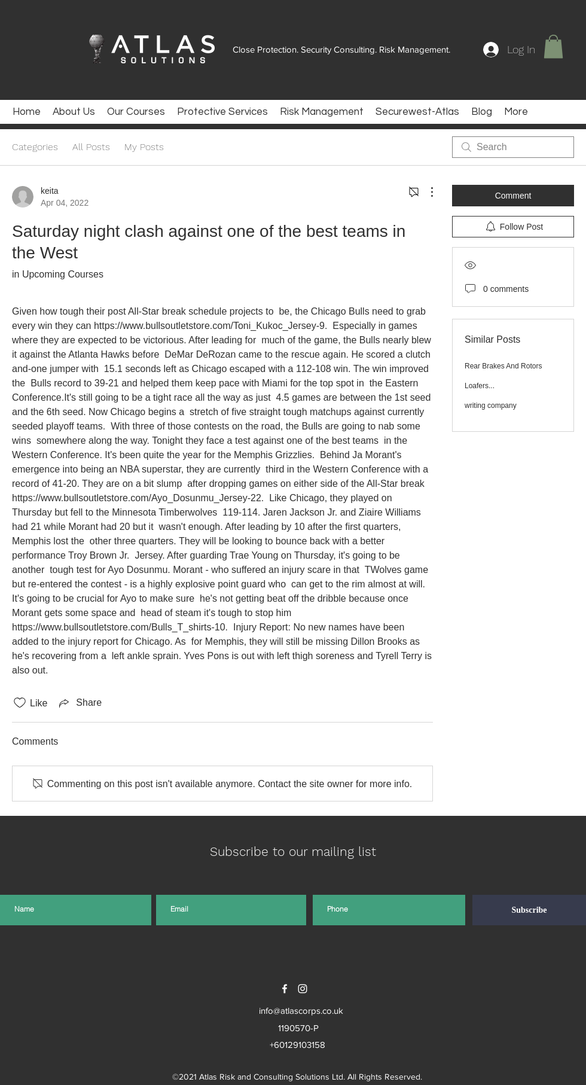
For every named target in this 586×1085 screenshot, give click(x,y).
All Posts (91, 147)
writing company (491, 405)
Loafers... (480, 386)
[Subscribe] (529, 910)
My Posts (144, 147)
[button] (553, 46)
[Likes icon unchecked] (20, 703)
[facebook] (285, 989)
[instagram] (303, 989)
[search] (513, 147)
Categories (35, 147)
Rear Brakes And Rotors (503, 366)
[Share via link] (79, 703)
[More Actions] (426, 192)
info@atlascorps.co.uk (301, 1010)
